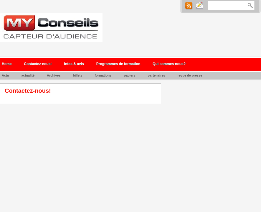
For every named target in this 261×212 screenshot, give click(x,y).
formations (103, 75)
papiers (129, 75)
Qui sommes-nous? (169, 64)
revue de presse (190, 75)
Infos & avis (74, 64)
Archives (53, 75)
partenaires (156, 75)
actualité (27, 75)
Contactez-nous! (38, 64)
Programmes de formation (118, 64)
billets (77, 75)
